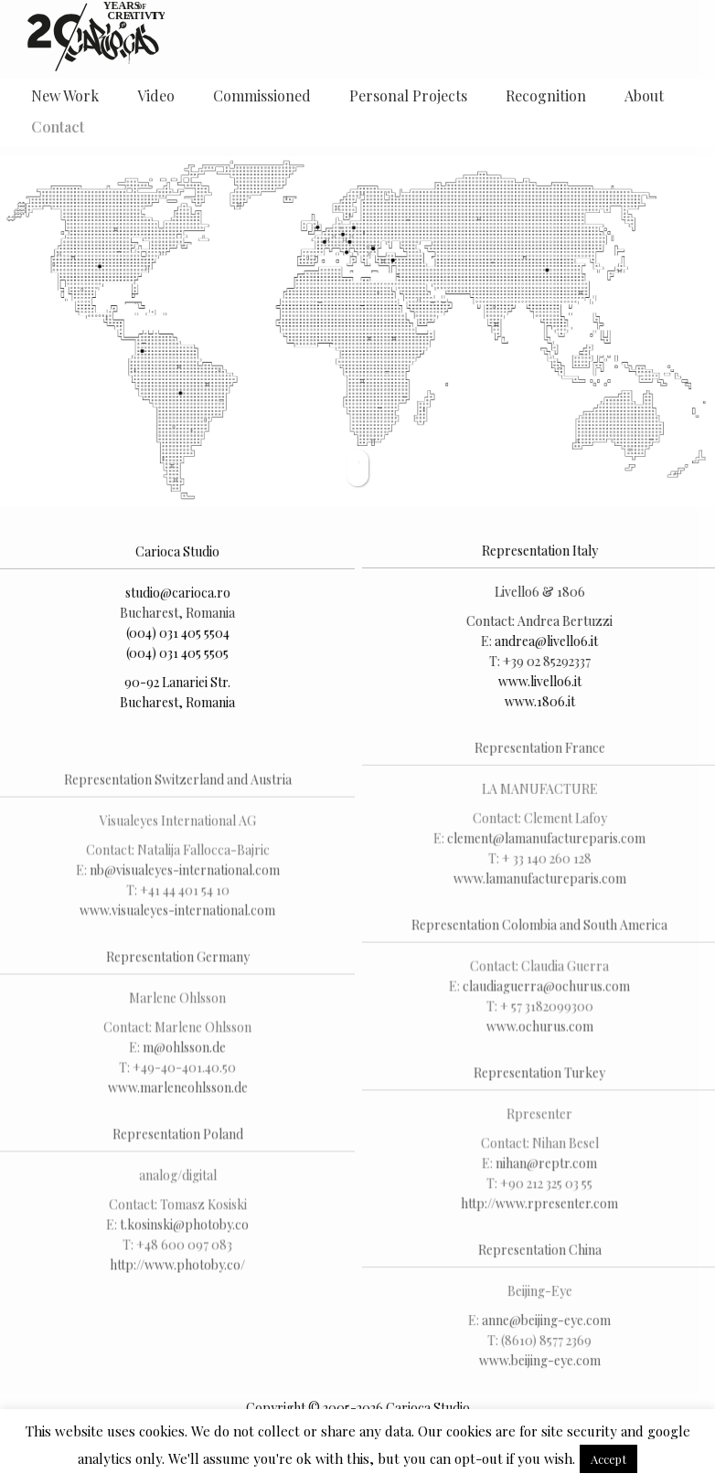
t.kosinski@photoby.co (184, 1252)
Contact (57, 126)
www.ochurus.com (537, 1029)
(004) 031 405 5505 (177, 656)
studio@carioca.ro (177, 596)
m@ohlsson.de (184, 1075)
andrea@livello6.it (544, 642)
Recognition (546, 95)
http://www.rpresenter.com (537, 1206)
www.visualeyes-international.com (177, 938)
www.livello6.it (537, 682)
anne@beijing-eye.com (544, 1325)
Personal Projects (408, 95)
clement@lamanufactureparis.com (544, 841)
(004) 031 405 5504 (177, 636)
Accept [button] (608, 1459)
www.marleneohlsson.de (178, 1115)
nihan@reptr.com (544, 1166)
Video (156, 95)
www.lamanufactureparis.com (537, 881)
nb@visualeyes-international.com (185, 897)
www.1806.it (537, 702)
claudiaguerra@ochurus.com (544, 989)
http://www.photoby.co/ (177, 1292)
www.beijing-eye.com (537, 1365)
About (644, 95)
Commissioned (262, 95)
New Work (65, 95)
